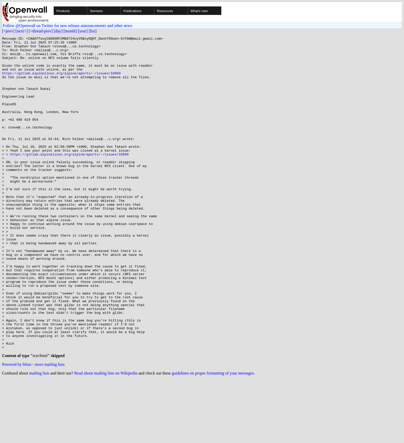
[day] (58, 31)
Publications (132, 11)
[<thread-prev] (41, 31)
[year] (83, 31)
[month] (70, 31)
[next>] (21, 31)
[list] (92, 31)
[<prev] (8, 31)
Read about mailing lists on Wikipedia (105, 436)
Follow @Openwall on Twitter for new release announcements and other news (67, 25)
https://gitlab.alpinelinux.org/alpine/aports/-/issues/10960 (61, 81)
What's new (199, 11)
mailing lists (39, 436)
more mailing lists (50, 427)
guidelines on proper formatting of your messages (213, 436)
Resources (165, 11)
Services (96, 11)
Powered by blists (16, 427)
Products (63, 11)
